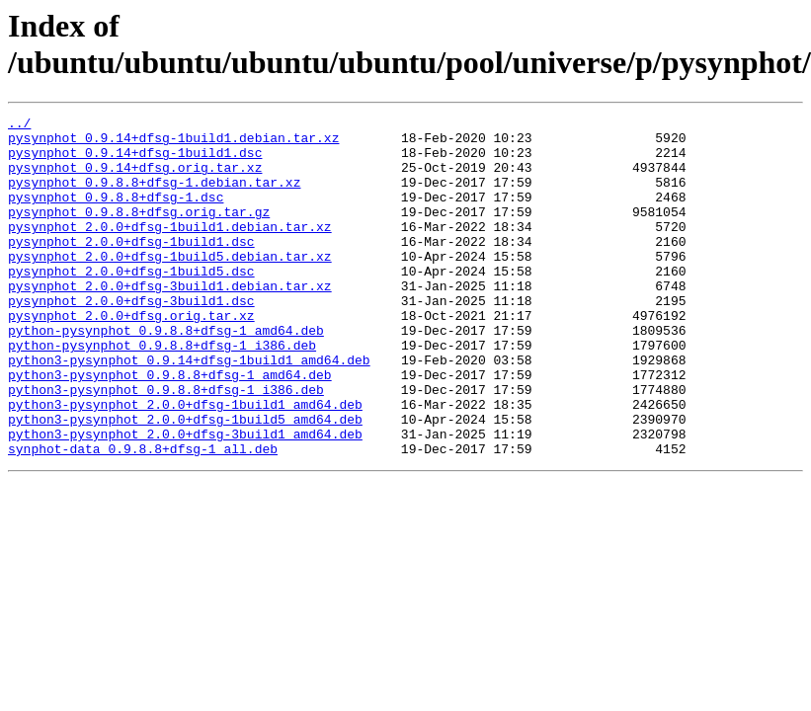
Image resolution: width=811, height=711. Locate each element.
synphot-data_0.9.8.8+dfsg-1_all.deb (143, 516)
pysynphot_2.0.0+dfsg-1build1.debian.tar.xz (170, 250)
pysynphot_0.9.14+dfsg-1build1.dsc (135, 161)
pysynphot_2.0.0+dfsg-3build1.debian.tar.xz (170, 321)
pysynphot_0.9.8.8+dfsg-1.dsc (115, 214)
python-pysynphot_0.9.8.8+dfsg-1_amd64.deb (166, 374)
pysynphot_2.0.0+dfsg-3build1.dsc (131, 339)
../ (19, 125)
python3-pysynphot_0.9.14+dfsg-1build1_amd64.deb (189, 410)
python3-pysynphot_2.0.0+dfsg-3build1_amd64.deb (185, 499)
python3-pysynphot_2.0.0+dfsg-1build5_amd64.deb (185, 481)
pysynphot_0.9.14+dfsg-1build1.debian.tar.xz (173, 143)
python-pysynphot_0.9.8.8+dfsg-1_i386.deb (162, 392)
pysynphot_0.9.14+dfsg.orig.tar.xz (135, 179)
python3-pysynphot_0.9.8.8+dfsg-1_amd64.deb (170, 427)
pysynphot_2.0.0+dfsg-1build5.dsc (131, 303)
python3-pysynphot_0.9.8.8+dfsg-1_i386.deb (166, 445)
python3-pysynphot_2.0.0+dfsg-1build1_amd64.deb (185, 463)
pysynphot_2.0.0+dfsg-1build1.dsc (131, 267)
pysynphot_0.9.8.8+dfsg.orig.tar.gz (139, 232)
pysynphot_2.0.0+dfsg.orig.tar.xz (131, 356)
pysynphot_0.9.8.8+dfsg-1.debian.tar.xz (154, 196)
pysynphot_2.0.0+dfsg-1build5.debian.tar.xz (170, 285)
